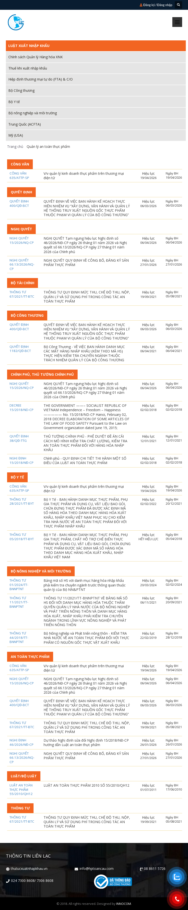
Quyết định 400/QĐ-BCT (19, 203)
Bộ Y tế (14, 101)
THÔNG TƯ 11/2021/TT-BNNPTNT (19, 602)
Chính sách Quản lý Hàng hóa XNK (35, 57)
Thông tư (20, 808)
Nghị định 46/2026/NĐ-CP (22, 742)
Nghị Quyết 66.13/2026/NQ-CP (22, 264)
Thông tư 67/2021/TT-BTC (22, 294)
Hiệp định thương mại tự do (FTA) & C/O (40, 79)
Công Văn (20, 164)
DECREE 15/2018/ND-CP (22, 407)
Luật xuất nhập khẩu (28, 45)
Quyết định (21, 192)
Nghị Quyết (21, 229)
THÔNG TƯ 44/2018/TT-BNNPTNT (19, 637)
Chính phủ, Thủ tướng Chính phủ (42, 374)
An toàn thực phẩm (30, 656)
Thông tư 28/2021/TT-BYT (22, 501)
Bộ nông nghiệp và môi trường (32, 113)
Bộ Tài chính (22, 282)
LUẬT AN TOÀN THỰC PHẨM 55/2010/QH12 (21, 789)
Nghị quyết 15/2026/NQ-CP (22, 240)
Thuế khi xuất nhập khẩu (27, 68)
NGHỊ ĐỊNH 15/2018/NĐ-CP (22, 460)
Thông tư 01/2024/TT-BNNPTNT (19, 584)
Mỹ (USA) (15, 135)
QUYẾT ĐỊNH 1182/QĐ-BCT (20, 349)
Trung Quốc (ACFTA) (24, 124)
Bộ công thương (27, 315)
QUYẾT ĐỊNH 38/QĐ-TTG (19, 438)
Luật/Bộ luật (24, 776)
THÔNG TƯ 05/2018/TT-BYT (22, 537)
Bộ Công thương (21, 90)
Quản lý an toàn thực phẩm (47, 146)
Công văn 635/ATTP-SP (19, 175)
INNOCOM (123, 903)
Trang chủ (15, 146)
